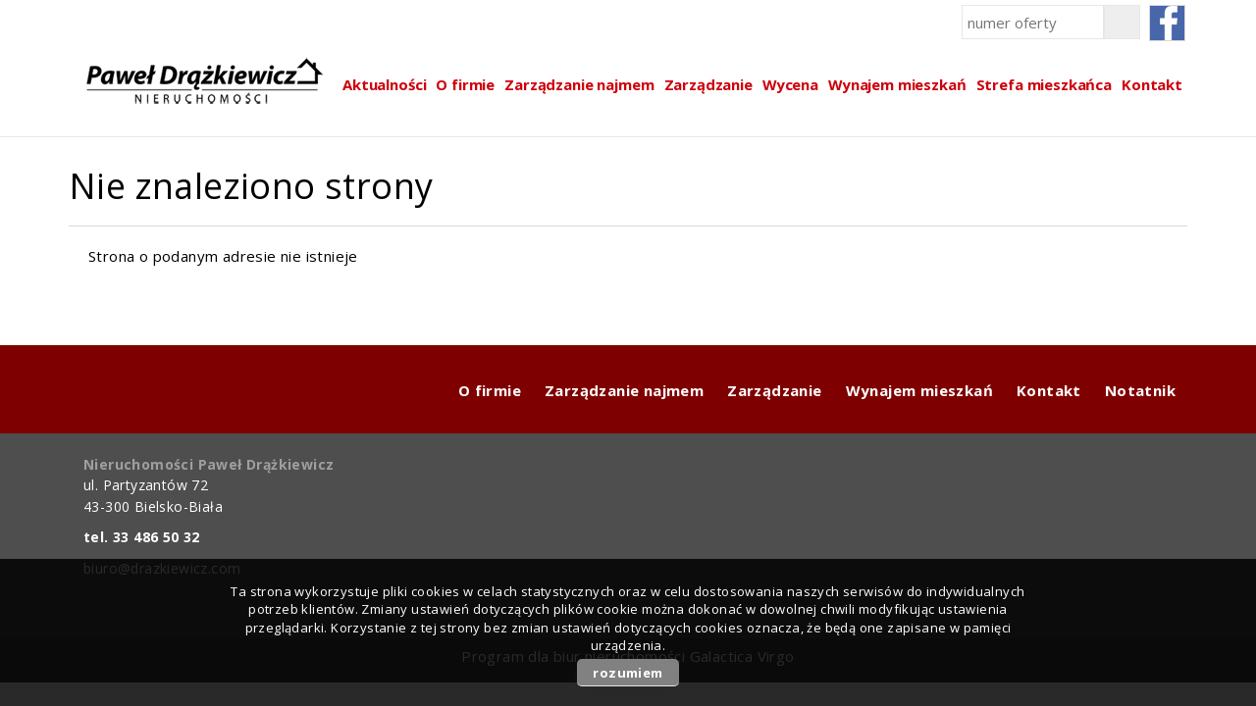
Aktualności (384, 84)
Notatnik (1140, 390)
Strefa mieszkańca (1044, 84)
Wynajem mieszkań (897, 84)
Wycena (790, 84)
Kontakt (1152, 84)
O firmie (465, 84)
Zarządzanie (708, 84)
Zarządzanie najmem (579, 84)
